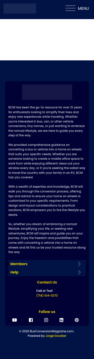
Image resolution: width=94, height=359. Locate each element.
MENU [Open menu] (77, 9)
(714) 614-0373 (47, 296)
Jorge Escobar (55, 336)
